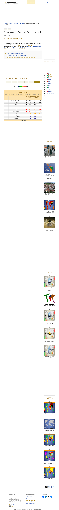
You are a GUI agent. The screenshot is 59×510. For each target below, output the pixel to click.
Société (23, 23)
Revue (41, 2)
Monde (9, 82)
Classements (30, 2)
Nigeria (49, 77)
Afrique (14, 82)
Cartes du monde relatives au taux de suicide (15, 53)
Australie (30, 44)
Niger (48, 97)
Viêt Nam (49, 95)
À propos (12, 504)
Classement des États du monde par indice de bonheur (16, 55)
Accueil (6, 23)
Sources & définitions (29, 501)
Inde (48, 85)
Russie (49, 71)
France (49, 64)
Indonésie (29, 46)
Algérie (49, 69)
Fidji (14, 47)
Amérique (20, 82)
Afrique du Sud (50, 100)
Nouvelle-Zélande (21, 47)
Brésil (48, 87)
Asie (26, 82)
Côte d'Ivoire (50, 75)
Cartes (24, 2)
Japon (48, 89)
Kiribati (19, 44)
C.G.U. (27, 498)
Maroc (49, 73)
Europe (31, 82)
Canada (49, 79)
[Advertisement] (29, 14)
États (37, 2)
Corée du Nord (50, 93)
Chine (48, 81)
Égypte (49, 83)
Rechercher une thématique (30, 503)
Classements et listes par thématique (14, 23)
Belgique (49, 91)
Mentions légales (29, 496)
